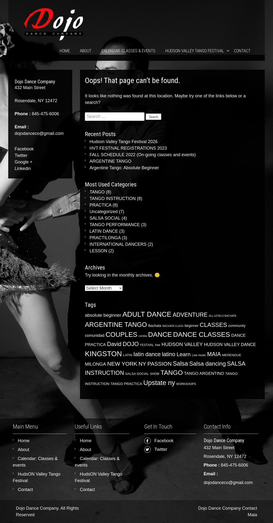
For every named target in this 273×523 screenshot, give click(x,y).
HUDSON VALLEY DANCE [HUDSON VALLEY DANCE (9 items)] (230, 344)
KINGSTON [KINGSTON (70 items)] (103, 354)
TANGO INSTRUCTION (112, 198)
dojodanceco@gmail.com (228, 482)
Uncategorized (103, 211)
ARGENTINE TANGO (110, 161)
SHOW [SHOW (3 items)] (154, 374)
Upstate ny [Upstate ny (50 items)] (159, 382)
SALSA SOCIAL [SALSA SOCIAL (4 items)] (137, 374)
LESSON (98, 250)
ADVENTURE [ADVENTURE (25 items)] (190, 315)
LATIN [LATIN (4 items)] (127, 355)
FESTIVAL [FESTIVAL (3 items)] (147, 345)
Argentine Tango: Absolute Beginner (124, 167)
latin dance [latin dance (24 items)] (147, 354)
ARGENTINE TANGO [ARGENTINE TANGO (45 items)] (116, 324)
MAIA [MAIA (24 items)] (214, 354)
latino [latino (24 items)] (168, 354)
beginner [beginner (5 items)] (191, 326)
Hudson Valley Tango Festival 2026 (123, 141)
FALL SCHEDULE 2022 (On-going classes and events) (142, 154)
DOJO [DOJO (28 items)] (131, 344)
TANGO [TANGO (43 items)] (172, 372)
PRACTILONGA (104, 237)
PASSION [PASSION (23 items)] (159, 364)
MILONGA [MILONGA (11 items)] (95, 364)
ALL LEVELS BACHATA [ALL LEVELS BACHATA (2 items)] (222, 315)
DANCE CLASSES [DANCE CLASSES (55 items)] (201, 334)
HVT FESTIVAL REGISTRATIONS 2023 (128, 148)
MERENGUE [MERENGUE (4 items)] (231, 355)
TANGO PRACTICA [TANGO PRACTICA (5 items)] (126, 384)
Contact (242, 50)
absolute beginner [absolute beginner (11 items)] (103, 315)
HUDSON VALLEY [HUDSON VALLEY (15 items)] (182, 344)
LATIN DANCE (103, 231)
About (85, 50)
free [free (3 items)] (157, 345)
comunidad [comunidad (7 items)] (94, 335)
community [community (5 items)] (236, 326)
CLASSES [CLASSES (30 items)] (213, 325)
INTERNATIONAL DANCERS (117, 244)
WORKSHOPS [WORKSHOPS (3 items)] (186, 384)
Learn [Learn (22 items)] (184, 354)
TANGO (97, 192)
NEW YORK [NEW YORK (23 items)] (122, 364)
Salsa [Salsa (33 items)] (180, 363)
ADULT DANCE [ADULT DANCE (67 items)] (146, 314)
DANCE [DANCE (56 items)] (160, 334)
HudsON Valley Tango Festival (194, 50)
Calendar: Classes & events (128, 50)
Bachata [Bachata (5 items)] (154, 326)
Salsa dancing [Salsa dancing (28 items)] (207, 363)
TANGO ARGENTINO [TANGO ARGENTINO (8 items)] (204, 373)
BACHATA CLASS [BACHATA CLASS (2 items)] (172, 325)
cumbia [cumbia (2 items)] (142, 335)
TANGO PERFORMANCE (114, 224)
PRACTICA (100, 205)
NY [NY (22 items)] (142, 364)
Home (65, 50)
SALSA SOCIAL (104, 218)
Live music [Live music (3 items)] (199, 355)
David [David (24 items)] (114, 344)
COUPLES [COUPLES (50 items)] (121, 334)
